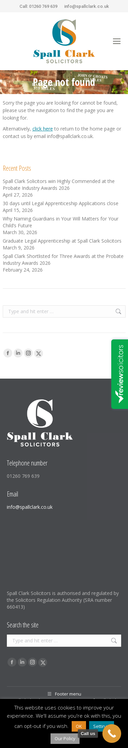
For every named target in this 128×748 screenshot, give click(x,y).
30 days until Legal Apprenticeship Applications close (60, 203)
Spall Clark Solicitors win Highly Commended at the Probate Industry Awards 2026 (59, 184)
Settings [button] (101, 726)
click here (42, 128)
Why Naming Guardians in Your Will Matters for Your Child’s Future (60, 222)
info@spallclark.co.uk (86, 6)
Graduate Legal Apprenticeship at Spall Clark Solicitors (62, 241)
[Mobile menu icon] (116, 41)
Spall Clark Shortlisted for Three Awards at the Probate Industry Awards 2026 (63, 259)
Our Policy (65, 738)
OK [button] (79, 726)
